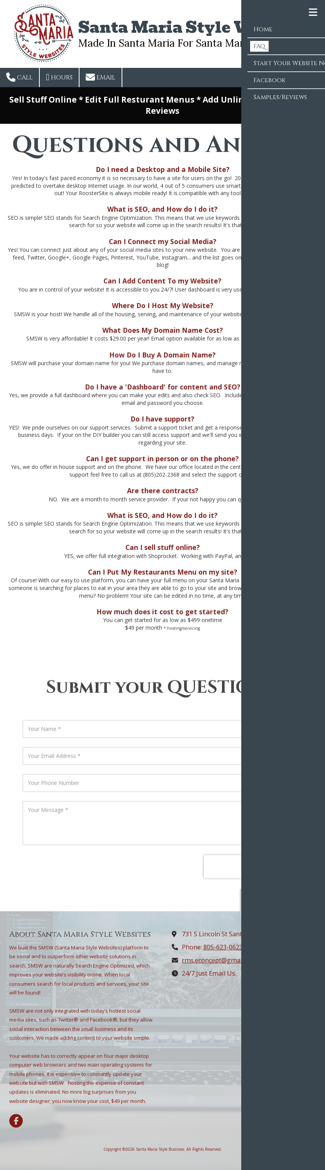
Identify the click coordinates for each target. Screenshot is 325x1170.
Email (100, 77)
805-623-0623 (223, 947)
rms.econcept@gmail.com (220, 960)
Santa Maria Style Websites (195, 27)
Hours (59, 77)
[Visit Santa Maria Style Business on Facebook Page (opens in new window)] (16, 1121)
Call (19, 77)
